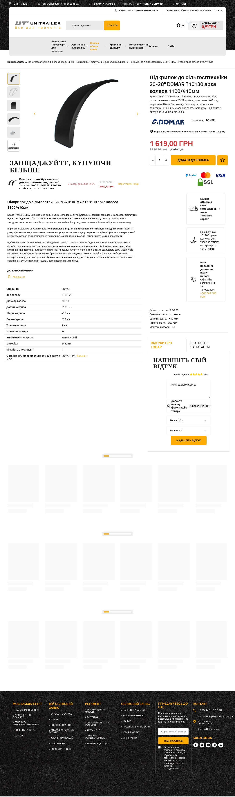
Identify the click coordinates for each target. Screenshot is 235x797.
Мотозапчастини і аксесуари (139, 46)
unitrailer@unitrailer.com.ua (60, 3)
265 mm (172, 143)
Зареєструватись (146, 10)
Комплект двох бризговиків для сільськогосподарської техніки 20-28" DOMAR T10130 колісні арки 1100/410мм (40, 184)
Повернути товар (25, 730)
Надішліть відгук (188, 440)
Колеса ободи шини (94, 46)
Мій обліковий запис (61, 706)
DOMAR (210, 120)
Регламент (93, 730)
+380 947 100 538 (103, 3)
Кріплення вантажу (116, 46)
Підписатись (173, 741)
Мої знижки (58, 744)
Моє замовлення (27, 704)
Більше (81, 356)
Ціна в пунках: (208, 259)
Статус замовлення (27, 710)
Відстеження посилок (22, 716)
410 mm (173, 138)
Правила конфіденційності (96, 737)
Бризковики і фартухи (88, 62)
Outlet (171, 46)
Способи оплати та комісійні (98, 724)
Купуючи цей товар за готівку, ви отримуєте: (209, 270)
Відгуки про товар (161, 345)
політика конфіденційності (172, 767)
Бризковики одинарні (114, 62)
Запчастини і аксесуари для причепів (58, 46)
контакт (181, 3)
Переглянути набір (128, 183)
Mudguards (19, 277)
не (173, 147)
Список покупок (61, 725)
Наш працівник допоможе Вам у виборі (208, 307)
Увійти (122, 10)
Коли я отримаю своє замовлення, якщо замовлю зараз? (208, 237)
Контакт (19, 736)
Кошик (55, 719)
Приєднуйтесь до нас (173, 705)
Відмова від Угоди (98, 744)
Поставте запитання (200, 345)
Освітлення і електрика (78, 46)
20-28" (174, 130)
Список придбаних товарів (61, 731)
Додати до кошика (193, 188)
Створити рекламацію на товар (26, 723)
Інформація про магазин (95, 711)
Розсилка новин (61, 749)
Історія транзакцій (62, 738)
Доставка (92, 717)
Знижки (153, 46)
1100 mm (175, 134)
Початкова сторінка (38, 62)
